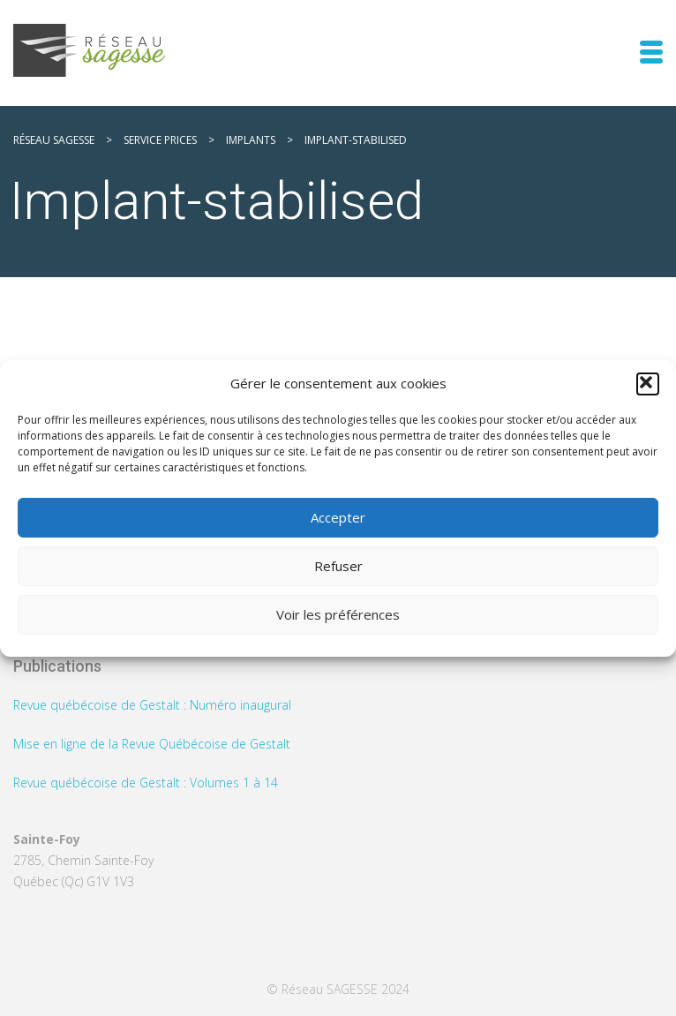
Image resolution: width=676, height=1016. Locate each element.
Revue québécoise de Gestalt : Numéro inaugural (152, 704)
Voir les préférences (338, 614)
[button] (647, 384)
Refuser (338, 566)
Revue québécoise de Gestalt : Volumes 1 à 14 (145, 782)
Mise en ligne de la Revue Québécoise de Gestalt (151, 743)
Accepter (338, 517)
